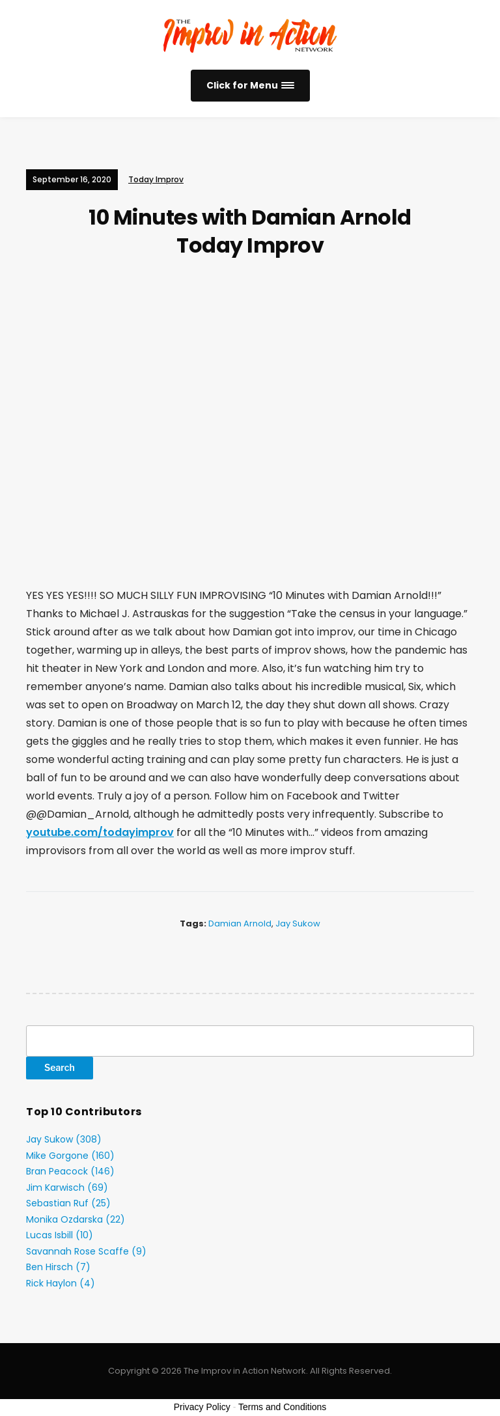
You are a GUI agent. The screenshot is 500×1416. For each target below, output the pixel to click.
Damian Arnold (239, 923)
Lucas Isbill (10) (59, 1235)
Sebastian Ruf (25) (68, 1203)
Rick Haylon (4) (60, 1283)
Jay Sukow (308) (64, 1139)
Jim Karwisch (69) (67, 1187)
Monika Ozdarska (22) (75, 1219)
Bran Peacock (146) (70, 1171)
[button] (250, 86)
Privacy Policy (202, 1407)
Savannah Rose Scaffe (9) (86, 1251)
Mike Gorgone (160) (70, 1155)
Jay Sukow (297, 923)
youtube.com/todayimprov (100, 832)
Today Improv (156, 179)
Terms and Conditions (282, 1407)
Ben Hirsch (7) (58, 1266)
